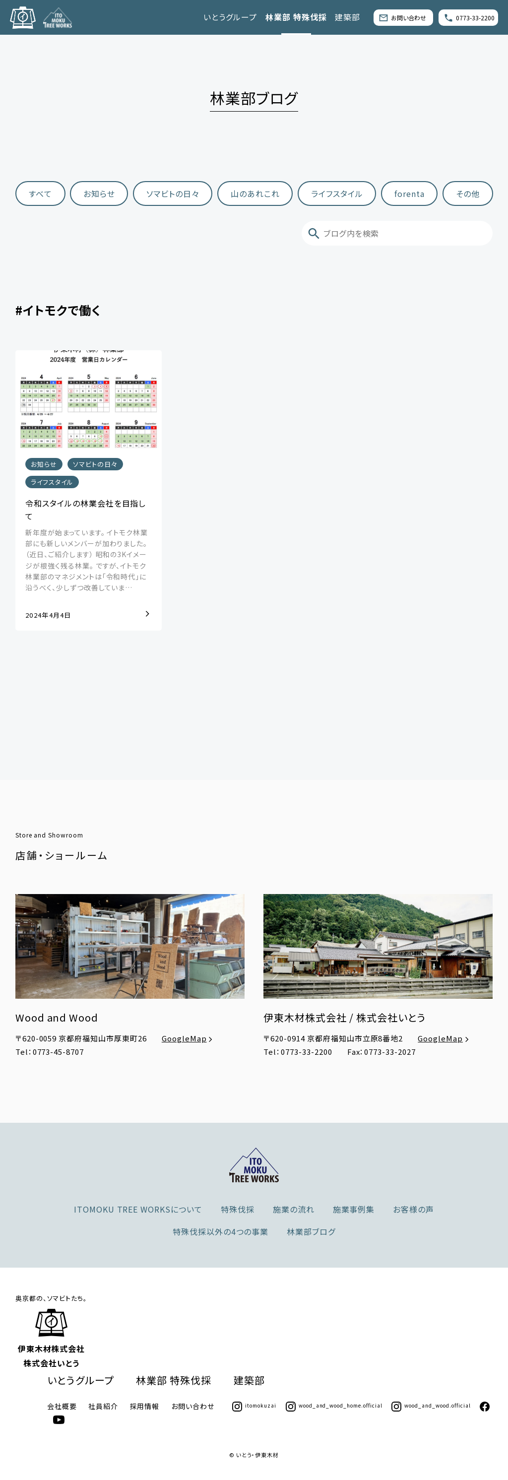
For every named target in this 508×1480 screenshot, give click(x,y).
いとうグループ (230, 17)
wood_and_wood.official (430, 1405)
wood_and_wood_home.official (334, 1405)
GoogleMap (188, 1038)
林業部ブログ (311, 1231)
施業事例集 (354, 1209)
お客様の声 (413, 1209)
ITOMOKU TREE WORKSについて (138, 1209)
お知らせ (99, 193)
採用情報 (145, 1406)
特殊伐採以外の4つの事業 (221, 1231)
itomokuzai (254, 1405)
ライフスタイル (337, 193)
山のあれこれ (255, 193)
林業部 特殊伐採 (296, 17)
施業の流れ (294, 1209)
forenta (409, 193)
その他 (468, 193)
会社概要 (62, 1406)
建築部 (347, 17)
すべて (40, 193)
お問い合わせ (402, 17)
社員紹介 (103, 1406)
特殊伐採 (237, 1209)
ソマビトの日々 (172, 193)
